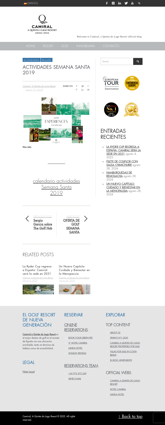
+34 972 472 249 (77, 373)
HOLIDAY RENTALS (77, 353)
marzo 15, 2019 (34, 90)
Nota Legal (29, 371)
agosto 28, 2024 (67, 281)
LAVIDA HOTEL (75, 348)
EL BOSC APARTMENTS (121, 360)
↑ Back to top (130, 416)
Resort (47, 59)
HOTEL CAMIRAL (118, 389)
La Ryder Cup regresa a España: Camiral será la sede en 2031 (37, 270)
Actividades (31, 59)
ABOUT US (115, 333)
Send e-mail (74, 379)
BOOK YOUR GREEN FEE (80, 338)
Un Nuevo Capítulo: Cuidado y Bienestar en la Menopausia (74, 270)
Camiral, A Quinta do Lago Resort (39, 86)
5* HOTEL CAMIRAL (77, 343)
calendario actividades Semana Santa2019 (56, 187)
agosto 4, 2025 (30, 281)
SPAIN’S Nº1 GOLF (119, 338)
